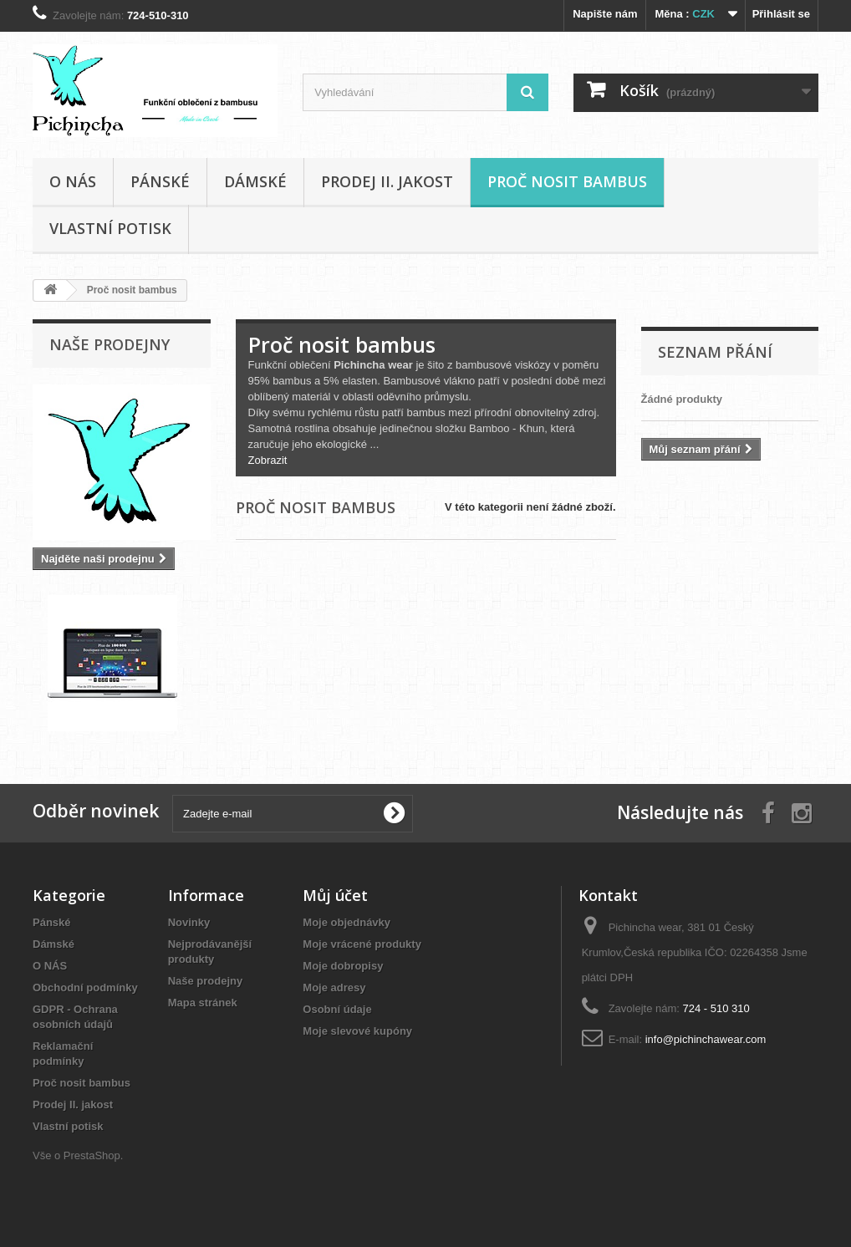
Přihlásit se (781, 14)
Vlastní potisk (110, 228)
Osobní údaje (337, 1009)
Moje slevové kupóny (357, 1031)
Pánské (160, 181)
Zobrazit (268, 460)
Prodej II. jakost (387, 181)
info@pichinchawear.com (706, 1039)
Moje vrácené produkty (362, 944)
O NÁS (72, 181)
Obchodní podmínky (85, 987)
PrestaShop (92, 1155)
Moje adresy (334, 987)
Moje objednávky (346, 922)
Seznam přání (715, 352)
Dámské (255, 181)
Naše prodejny (109, 344)
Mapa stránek (202, 1002)
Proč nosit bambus (567, 181)
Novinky (189, 922)
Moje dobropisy (343, 965)
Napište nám (605, 14)
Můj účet (335, 895)
